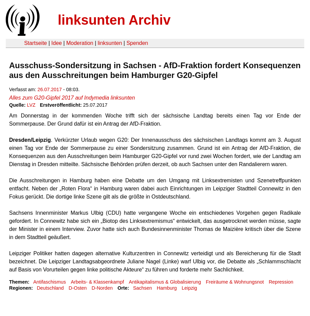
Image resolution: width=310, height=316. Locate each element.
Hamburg (167, 288)
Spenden (137, 43)
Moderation (79, 43)
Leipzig (189, 288)
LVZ (31, 105)
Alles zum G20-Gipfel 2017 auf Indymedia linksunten (72, 98)
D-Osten (78, 288)
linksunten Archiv (114, 19)
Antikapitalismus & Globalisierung (165, 282)
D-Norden (102, 288)
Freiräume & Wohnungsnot (235, 282)
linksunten (110, 43)
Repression (281, 282)
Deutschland (50, 288)
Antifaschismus (49, 282)
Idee (56, 43)
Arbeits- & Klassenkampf (97, 282)
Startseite (35, 43)
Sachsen (142, 288)
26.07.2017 (49, 89)
